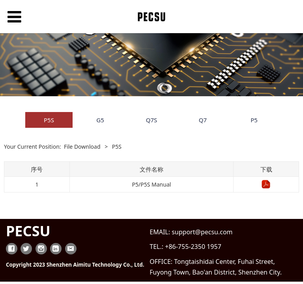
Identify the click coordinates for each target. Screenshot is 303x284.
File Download (82, 146)
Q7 (203, 120)
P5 (254, 120)
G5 (100, 120)
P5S (49, 120)
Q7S (151, 120)
